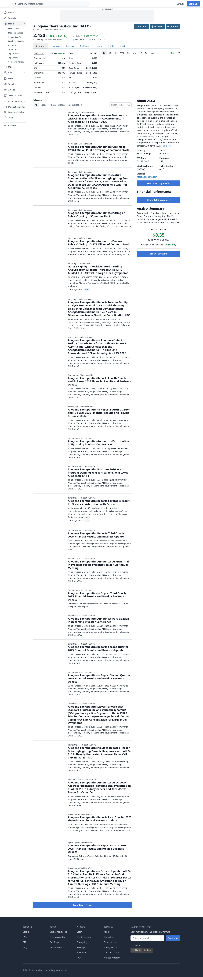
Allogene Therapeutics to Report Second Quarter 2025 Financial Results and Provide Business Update (99, 678)
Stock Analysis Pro (58, 931)
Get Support (55, 942)
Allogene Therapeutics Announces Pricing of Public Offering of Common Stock (96, 214)
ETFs (25, 942)
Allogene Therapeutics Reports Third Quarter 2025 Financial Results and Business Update (97, 535)
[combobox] (67, 3)
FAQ (79, 957)
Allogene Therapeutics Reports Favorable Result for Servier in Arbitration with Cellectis (99, 502)
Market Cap (39, 53)
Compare (173, 26)
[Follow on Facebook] (132, 970)
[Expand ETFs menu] (24, 72)
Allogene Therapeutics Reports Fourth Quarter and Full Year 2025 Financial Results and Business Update (99, 381)
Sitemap (81, 947)
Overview (40, 46)
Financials (55, 46)
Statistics (84, 46)
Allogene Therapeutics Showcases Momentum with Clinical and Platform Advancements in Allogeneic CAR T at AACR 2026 (97, 119)
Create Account (84, 937)
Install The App (57, 947)
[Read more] (165, 145)
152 (161, 161)
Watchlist (157, 26)
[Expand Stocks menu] (24, 24)
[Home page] (11, 3)
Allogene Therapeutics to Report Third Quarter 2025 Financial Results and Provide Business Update (98, 596)
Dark (147, 950)
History (98, 46)
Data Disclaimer (111, 952)
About (106, 931)
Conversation (75, 104)
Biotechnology (144, 153)
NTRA (87, 289)
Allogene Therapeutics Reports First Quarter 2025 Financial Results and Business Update (99, 818)
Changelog (82, 942)
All (36, 104)
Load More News (82, 905)
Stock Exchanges (15, 33)
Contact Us (109, 937)
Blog (25, 947)
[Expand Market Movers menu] (24, 101)
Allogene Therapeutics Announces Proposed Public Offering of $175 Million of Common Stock (99, 242)
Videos (44, 104)
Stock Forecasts (158, 253)
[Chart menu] (175, 229)
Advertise (81, 952)
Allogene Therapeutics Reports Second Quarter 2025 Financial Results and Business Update (98, 648)
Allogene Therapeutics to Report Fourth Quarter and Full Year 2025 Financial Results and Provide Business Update (99, 413)
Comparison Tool (15, 37)
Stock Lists (13, 49)
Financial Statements (159, 200)
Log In (180, 3)
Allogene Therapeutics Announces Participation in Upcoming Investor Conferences (98, 442)
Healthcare (164, 153)
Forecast (70, 46)
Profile (111, 46)
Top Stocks (13, 57)
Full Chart (141, 26)
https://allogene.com (147, 176)
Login (79, 931)
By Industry (13, 45)
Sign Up (193, 3)
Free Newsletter (57, 937)
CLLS (87, 520)
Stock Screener (14, 28)
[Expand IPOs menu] (24, 67)
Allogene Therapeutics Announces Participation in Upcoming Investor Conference (98, 620)
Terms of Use (110, 942)
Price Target (74, 87)
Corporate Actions (16, 62)
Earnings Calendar (16, 41)
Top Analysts (13, 53)
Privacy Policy (110, 947)
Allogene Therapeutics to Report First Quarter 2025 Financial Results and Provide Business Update (97, 849)
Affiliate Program (112, 957)
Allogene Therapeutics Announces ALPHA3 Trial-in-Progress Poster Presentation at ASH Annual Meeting (99, 565)
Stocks (26, 931)
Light (136, 950)
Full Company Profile (158, 183)
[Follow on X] (139, 970)
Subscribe (173, 938)
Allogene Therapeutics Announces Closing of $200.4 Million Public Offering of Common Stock (98, 148)
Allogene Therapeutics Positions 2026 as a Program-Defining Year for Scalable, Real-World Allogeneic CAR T (98, 473)
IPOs (25, 937)
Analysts (72, 82)
